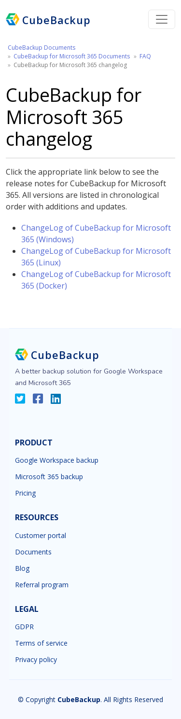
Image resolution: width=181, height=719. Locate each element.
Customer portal (40, 535)
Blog (22, 568)
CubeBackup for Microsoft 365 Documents (72, 56)
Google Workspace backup (56, 460)
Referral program (42, 584)
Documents (33, 552)
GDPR (24, 626)
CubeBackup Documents (41, 47)
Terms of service (41, 643)
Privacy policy (36, 659)
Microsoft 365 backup (49, 476)
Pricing (25, 493)
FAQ (145, 56)
